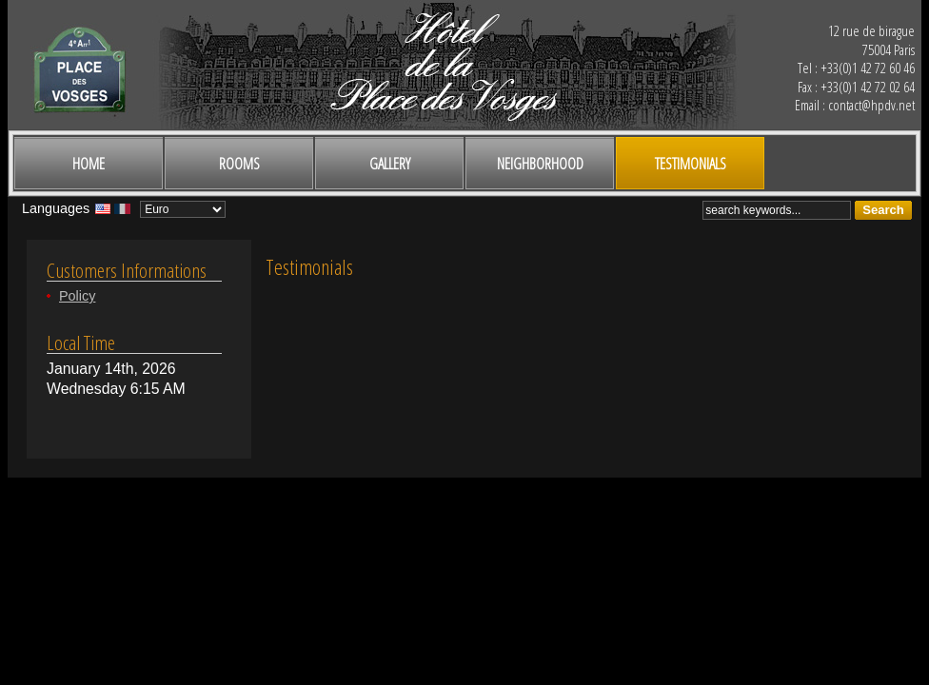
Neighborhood (540, 163)
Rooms (239, 163)
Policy (77, 295)
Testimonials (690, 163)
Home (88, 163)
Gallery (389, 163)
